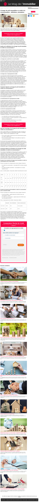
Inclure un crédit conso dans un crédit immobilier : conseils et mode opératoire (12, 337)
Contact (36, 499)
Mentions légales (25, 499)
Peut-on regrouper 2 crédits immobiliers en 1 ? (7, 318)
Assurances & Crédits (16, 7)
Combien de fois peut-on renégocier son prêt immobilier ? (9, 281)
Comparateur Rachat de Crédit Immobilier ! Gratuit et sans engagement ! (13, 34)
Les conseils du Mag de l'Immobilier (8, 7)
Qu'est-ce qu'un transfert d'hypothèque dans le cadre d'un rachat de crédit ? (12, 356)
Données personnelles (31, 499)
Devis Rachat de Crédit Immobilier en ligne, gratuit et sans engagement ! (11, 300)
